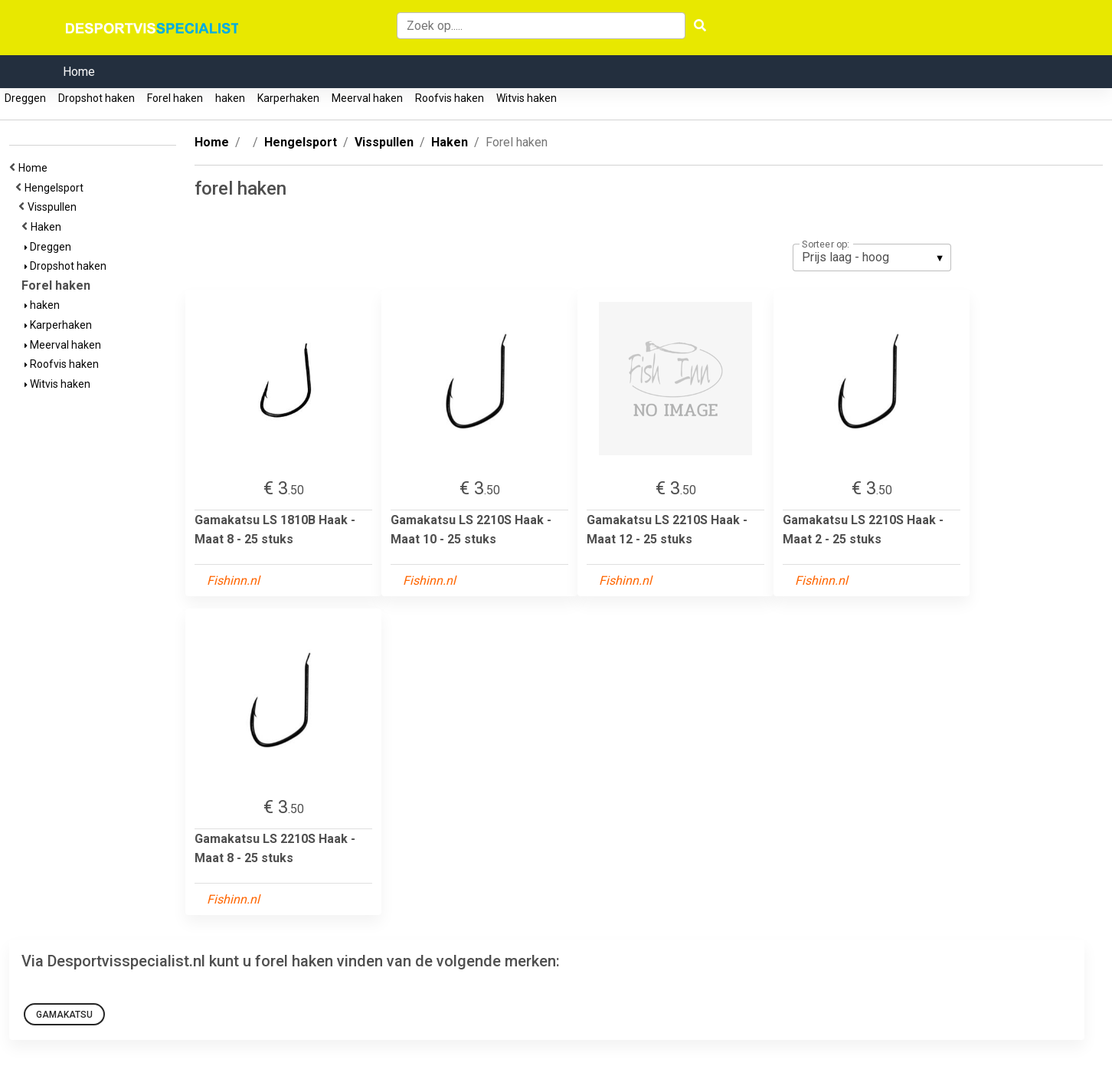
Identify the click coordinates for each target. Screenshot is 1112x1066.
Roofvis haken (449, 98)
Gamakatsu (64, 1014)
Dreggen (25, 98)
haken (230, 98)
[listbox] (872, 257)
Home (79, 71)
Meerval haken (367, 98)
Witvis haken (526, 98)
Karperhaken (288, 98)
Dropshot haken (96, 98)
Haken (48, 227)
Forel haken (175, 98)
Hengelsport (56, 188)
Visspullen (54, 207)
